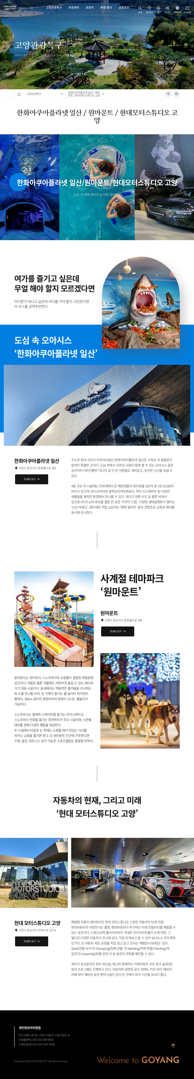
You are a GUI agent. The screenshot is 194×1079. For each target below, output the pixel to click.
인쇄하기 (176, 93)
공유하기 (168, 93)
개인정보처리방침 (30, 1027)
